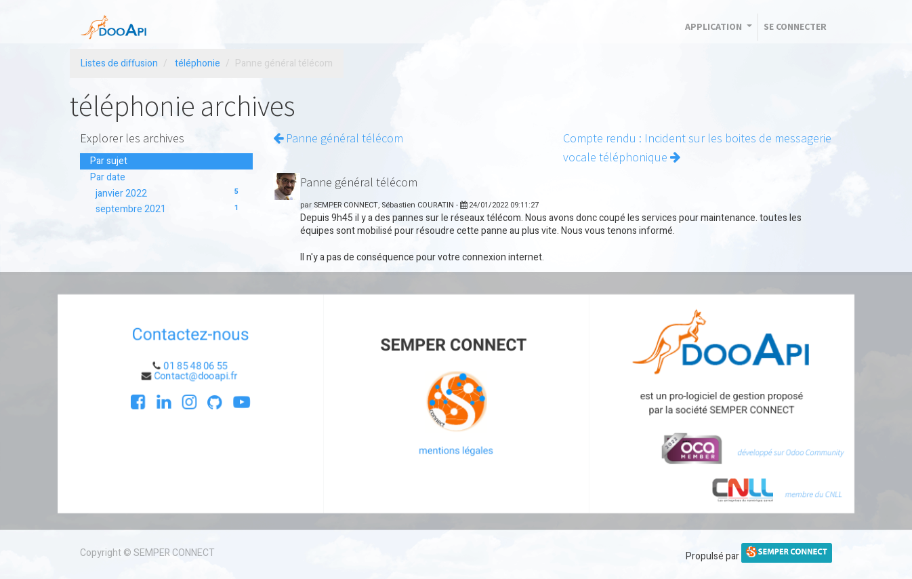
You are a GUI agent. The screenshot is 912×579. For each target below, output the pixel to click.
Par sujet (108, 161)
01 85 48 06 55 (191, 365)
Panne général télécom (338, 138)
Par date (107, 177)
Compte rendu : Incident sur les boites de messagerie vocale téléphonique (697, 147)
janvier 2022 (169, 193)
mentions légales (456, 451)
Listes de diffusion (119, 63)
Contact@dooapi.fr (192, 375)
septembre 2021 (169, 209)
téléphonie (197, 63)
